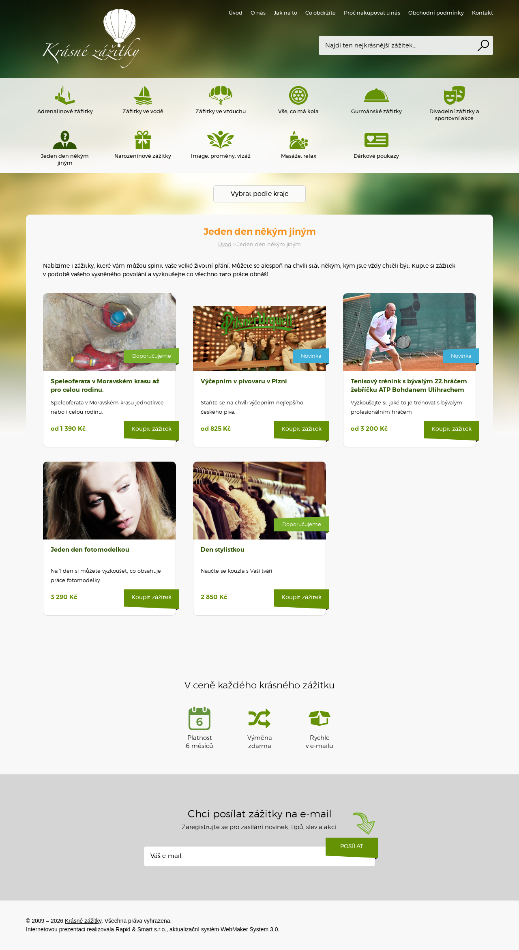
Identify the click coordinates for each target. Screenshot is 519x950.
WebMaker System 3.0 (249, 929)
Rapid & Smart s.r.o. (141, 929)
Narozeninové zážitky (143, 145)
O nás (258, 13)
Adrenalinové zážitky (65, 100)
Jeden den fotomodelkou (90, 550)
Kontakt (482, 13)
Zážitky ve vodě (143, 100)
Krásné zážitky (143, 38)
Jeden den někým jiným (65, 148)
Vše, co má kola (298, 100)
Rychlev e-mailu (319, 728)
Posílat (352, 849)
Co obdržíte (320, 13)
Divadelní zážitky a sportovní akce (454, 103)
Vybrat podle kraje (259, 194)
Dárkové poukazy (376, 145)
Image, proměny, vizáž (220, 145)
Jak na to (285, 13)
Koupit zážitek (151, 432)
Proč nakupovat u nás (372, 13)
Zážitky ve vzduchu (220, 100)
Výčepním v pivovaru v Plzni (244, 381)
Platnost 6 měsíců (199, 728)
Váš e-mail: (166, 856)
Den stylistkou (222, 550)
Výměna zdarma (259, 728)
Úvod (225, 244)
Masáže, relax (298, 145)
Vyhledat (483, 45)
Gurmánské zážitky (376, 100)
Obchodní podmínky (436, 13)
